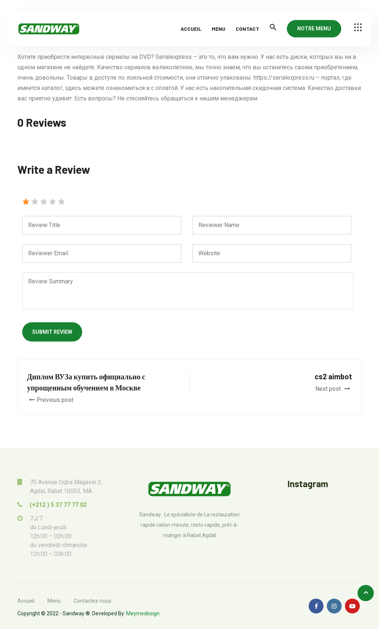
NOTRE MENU (314, 28)
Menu (218, 29)
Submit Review (52, 332)
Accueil (191, 29)
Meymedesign (143, 613)
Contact (247, 29)
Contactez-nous (92, 601)
